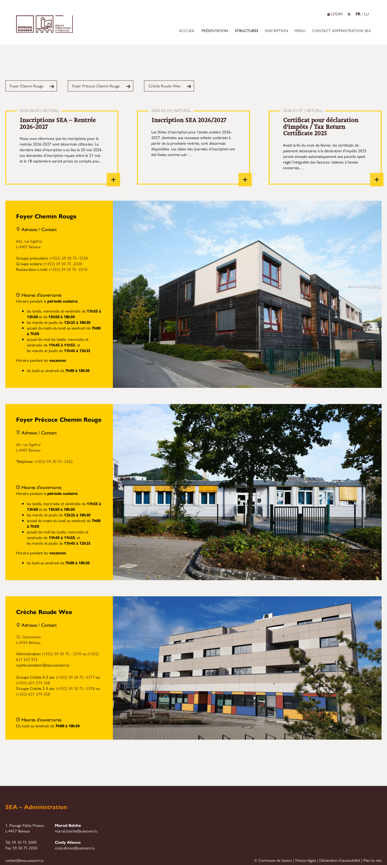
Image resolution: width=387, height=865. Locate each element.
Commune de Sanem (275, 860)
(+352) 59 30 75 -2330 (63, 263)
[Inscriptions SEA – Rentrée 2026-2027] (113, 179)
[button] (328, 13)
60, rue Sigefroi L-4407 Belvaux (28, 447)
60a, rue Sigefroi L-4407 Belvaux (29, 243)
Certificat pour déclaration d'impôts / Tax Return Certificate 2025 (320, 126)
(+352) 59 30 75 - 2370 (61, 653)
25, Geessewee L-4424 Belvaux (28, 639)
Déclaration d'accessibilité (339, 860)
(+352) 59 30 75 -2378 (75, 688)
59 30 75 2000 (24, 842)
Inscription (276, 30)
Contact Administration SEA (341, 30)
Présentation (215, 30)
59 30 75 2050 (25, 847)
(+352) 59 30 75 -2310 (68, 269)
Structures (247, 30)
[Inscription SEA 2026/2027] (245, 179)
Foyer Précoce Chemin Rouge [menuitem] (96, 85)
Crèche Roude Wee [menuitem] (164, 85)
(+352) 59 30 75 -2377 (75, 677)
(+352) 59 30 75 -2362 (53, 461)
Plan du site (372, 860)
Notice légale (305, 860)
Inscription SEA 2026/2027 (188, 120)
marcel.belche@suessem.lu (76, 831)
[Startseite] (44, 31)
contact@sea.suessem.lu (24, 860)
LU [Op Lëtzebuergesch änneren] (366, 13)
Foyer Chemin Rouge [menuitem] (26, 85)
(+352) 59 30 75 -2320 (68, 258)
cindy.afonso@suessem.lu (75, 847)
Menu (300, 30)
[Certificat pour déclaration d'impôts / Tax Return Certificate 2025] (377, 179)
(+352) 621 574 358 (33, 682)
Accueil (187, 30)
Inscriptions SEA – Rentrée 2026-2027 (58, 123)
